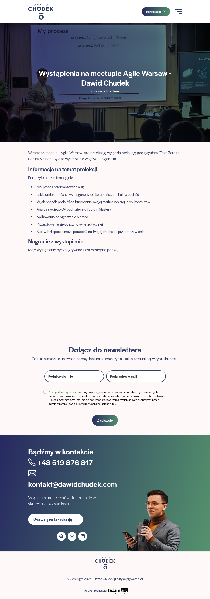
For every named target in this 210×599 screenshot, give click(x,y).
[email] (136, 376)
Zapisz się (105, 420)
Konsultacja (156, 11)
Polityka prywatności (129, 578)
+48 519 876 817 (60, 462)
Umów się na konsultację (55, 519)
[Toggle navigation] (178, 11)
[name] (74, 376)
